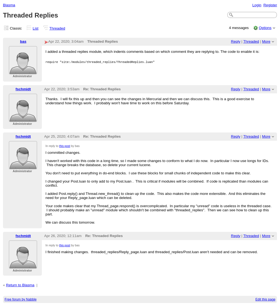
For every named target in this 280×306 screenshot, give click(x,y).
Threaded (57, 28)
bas (23, 41)
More (266, 41)
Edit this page (265, 299)
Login (256, 5)
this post (64, 146)
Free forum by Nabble (21, 299)
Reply (235, 41)
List (36, 28)
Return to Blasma (20, 285)
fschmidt (23, 89)
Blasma (9, 5)
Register (270, 5)
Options (265, 28)
